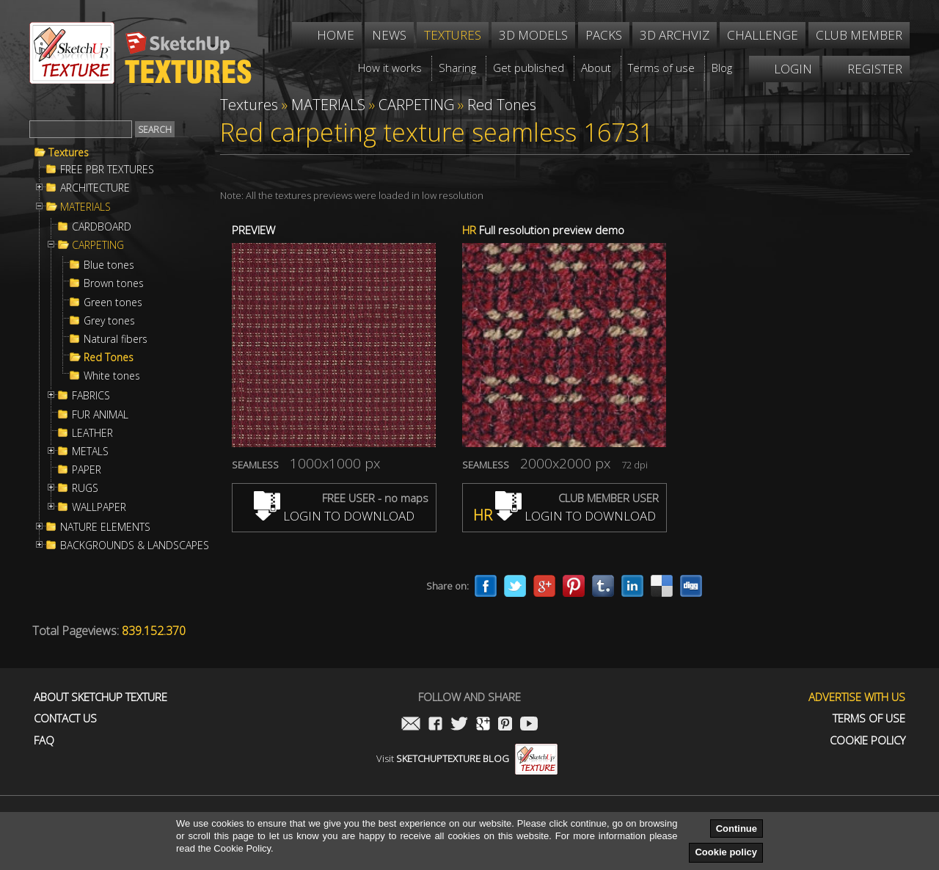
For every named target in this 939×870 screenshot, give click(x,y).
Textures (68, 152)
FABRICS (91, 395)
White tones (112, 376)
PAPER (86, 469)
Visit (467, 758)
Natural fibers (115, 339)
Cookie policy (726, 852)
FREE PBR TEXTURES (107, 169)
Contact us (65, 718)
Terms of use (869, 718)
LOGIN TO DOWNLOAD (334, 515)
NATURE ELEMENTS (105, 527)
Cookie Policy (867, 740)
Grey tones (109, 320)
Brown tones (114, 283)
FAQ (44, 740)
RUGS (85, 488)
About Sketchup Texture (100, 697)
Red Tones (109, 357)
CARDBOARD (101, 226)
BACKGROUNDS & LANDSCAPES (134, 545)
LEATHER (92, 433)
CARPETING (98, 245)
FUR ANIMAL (100, 414)
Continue (736, 828)
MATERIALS (85, 207)
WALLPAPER (99, 507)
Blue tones (109, 265)
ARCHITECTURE (95, 188)
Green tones (113, 302)
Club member (859, 34)
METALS (90, 451)
